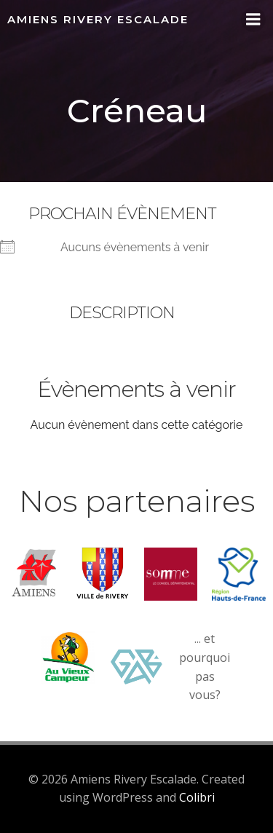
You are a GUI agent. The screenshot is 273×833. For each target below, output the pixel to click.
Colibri (197, 797)
